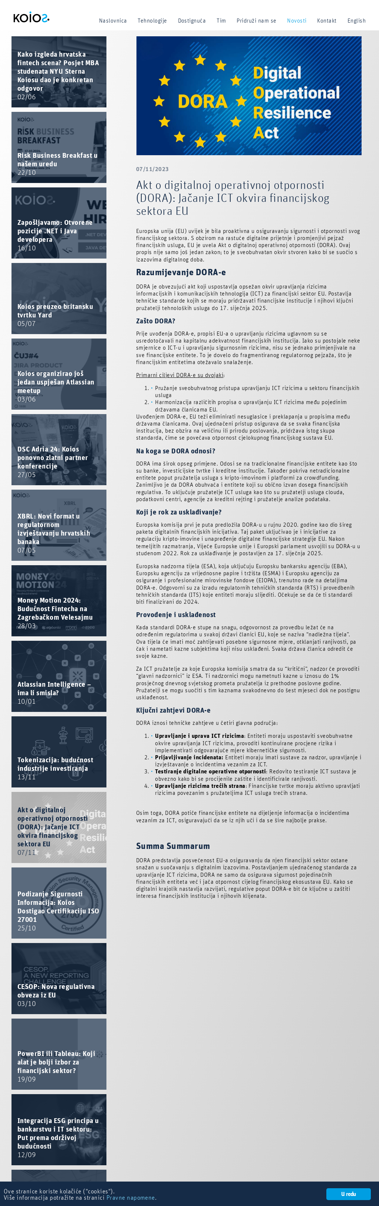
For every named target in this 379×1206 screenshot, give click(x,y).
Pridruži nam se (256, 21)
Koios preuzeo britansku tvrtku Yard (55, 315)
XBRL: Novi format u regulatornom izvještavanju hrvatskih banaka (53, 533)
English (356, 21)
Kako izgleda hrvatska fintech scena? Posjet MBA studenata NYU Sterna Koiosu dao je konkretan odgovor (58, 76)
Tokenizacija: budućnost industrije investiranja (55, 769)
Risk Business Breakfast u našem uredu (57, 164)
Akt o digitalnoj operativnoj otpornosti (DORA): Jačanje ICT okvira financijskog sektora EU (52, 831)
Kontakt (326, 21)
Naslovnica (113, 21)
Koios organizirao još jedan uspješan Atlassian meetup (56, 386)
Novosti (296, 21)
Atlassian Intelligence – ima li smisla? (54, 693)
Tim (221, 21)
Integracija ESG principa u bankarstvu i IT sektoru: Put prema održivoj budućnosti (58, 1138)
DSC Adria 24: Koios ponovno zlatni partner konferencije (52, 462)
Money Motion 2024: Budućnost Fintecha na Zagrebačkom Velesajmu (55, 613)
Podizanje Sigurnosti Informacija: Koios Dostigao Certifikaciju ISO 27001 (58, 911)
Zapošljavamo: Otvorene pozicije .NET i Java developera (55, 235)
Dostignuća (192, 21)
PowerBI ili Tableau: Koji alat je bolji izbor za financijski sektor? (56, 1066)
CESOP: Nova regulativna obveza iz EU (56, 995)
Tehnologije (152, 21)
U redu (348, 1194)
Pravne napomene (130, 1198)
